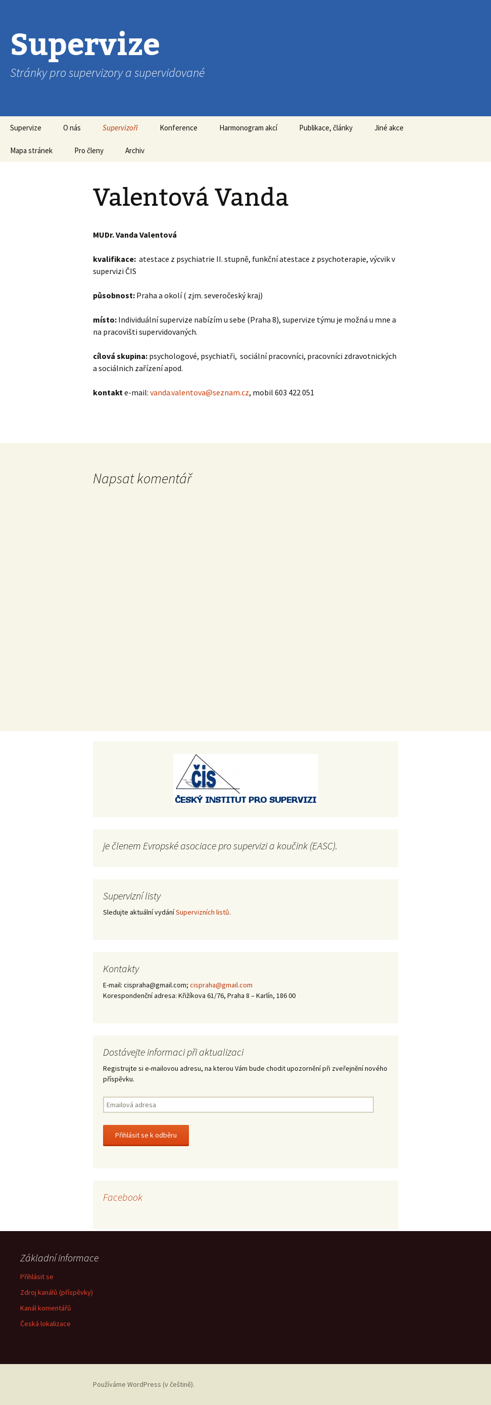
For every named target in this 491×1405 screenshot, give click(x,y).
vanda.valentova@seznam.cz (199, 392)
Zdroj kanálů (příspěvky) (56, 1292)
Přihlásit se (37, 1276)
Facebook (122, 1197)
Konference (179, 127)
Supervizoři (120, 127)
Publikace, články (326, 127)
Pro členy (89, 150)
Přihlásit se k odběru (146, 1135)
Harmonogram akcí (248, 127)
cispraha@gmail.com (221, 984)
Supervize (25, 127)
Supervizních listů (202, 912)
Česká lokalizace (45, 1323)
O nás (72, 127)
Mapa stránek (31, 150)
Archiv (134, 150)
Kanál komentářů (45, 1307)
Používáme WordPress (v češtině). (143, 1384)
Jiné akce (389, 127)
